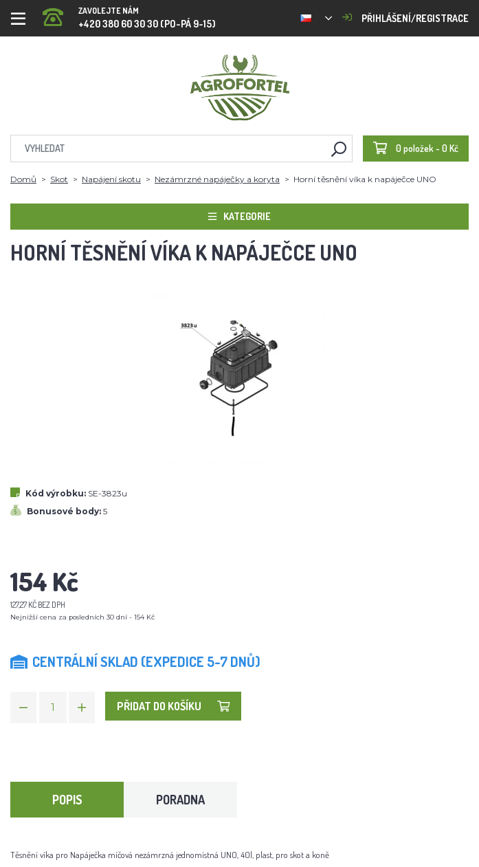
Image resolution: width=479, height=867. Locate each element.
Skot (59, 179)
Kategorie (239, 216)
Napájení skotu (111, 179)
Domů (23, 179)
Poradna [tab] (180, 799)
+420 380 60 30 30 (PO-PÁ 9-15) (129, 13)
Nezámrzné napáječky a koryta (217, 179)
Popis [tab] (67, 799)
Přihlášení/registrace (405, 18)
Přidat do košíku (173, 706)
